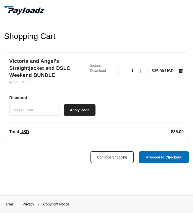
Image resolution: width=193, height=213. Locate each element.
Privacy (28, 204)
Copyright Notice (56, 204)
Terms (9, 204)
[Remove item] (181, 71)
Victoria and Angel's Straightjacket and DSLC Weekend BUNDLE (39, 68)
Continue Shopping (112, 157)
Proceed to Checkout (163, 157)
